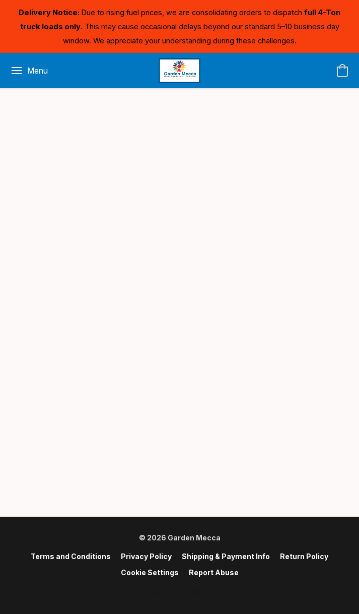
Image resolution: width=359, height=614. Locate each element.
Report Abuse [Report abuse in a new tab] (214, 572)
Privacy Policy (146, 556)
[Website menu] (29, 70)
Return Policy (304, 556)
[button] (179, 70)
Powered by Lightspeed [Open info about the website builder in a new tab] (179, 592)
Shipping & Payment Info (226, 556)
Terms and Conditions (71, 556)
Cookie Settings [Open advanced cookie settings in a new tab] (150, 572)
